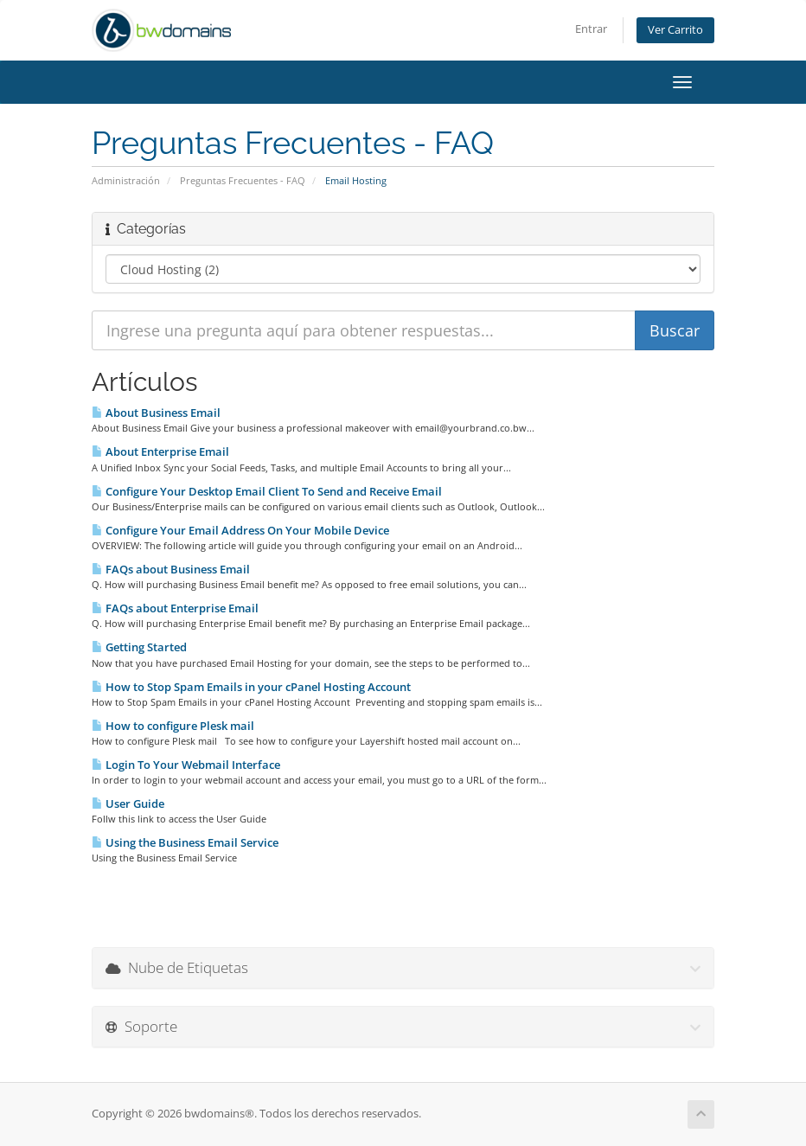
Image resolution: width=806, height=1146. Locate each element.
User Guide (128, 803)
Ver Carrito (675, 29)
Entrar (591, 29)
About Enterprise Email (160, 451)
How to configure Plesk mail (173, 725)
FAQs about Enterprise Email (175, 608)
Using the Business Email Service (185, 842)
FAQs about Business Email (171, 569)
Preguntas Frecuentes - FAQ (242, 180)
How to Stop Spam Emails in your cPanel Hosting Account (251, 687)
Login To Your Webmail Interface (186, 764)
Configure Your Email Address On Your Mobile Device (240, 530)
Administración (126, 180)
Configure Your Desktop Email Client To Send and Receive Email (267, 491)
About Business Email (156, 412)
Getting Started (139, 647)
